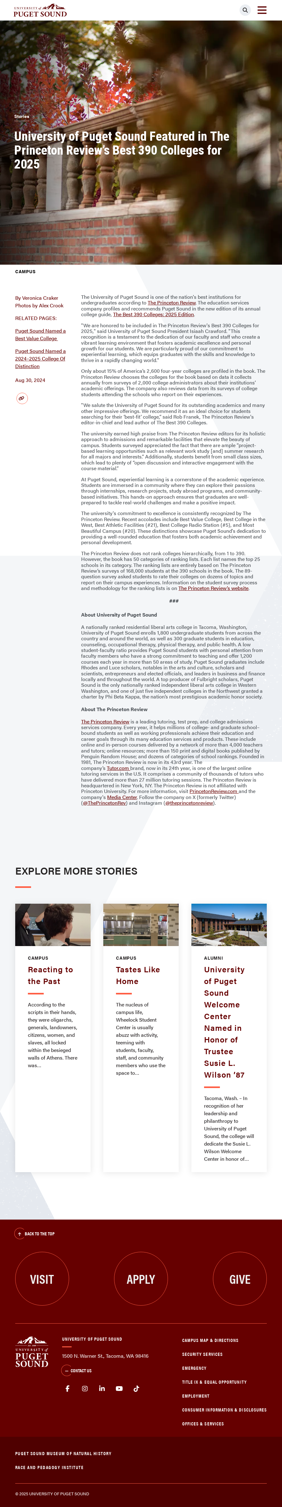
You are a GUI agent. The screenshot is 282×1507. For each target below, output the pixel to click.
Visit (42, 1279)
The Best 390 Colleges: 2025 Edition (153, 314)
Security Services (202, 1353)
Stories (21, 116)
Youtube (119, 1389)
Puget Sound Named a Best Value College (40, 334)
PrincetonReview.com (214, 791)
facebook (67, 1389)
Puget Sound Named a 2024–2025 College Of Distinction (40, 358)
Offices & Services (203, 1423)
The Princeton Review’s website (213, 588)
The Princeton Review (171, 302)
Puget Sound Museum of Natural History (63, 1453)
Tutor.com (118, 768)
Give (240, 1279)
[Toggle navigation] (262, 10)
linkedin (102, 1389)
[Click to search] (245, 10)
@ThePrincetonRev (104, 802)
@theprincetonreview (189, 802)
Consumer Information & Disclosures (224, 1409)
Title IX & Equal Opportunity (214, 1381)
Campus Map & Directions (210, 1340)
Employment (196, 1395)
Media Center (122, 797)
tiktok (136, 1389)
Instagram (84, 1389)
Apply (141, 1279)
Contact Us (76, 1371)
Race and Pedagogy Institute (49, 1467)
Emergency (194, 1367)
